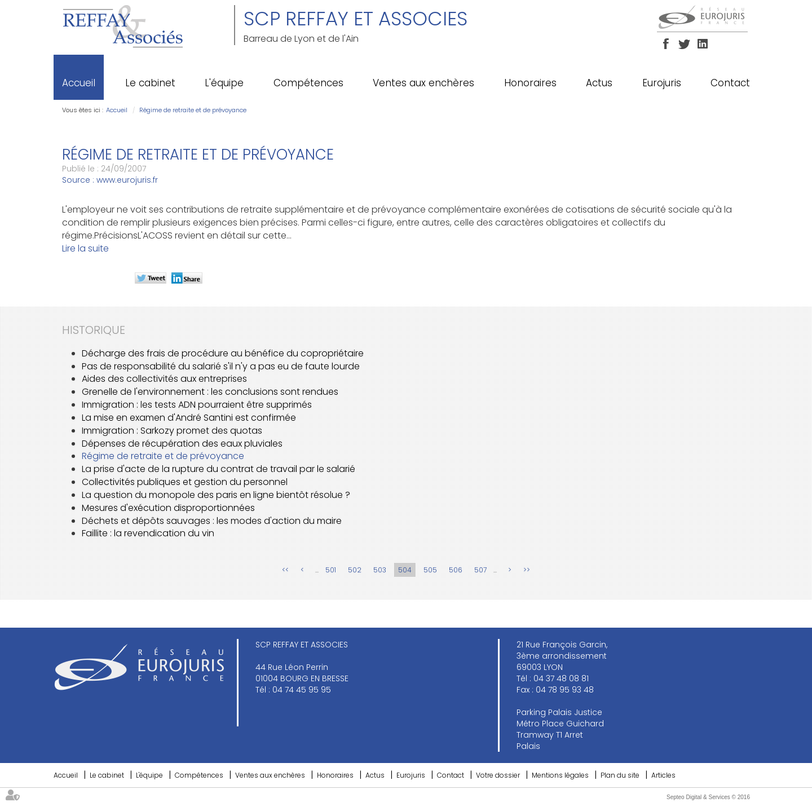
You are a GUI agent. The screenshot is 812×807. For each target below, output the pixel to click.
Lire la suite (85, 248)
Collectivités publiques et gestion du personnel (185, 481)
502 (354, 570)
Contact (730, 83)
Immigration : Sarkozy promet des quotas (172, 430)
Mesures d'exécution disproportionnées (168, 507)
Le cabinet (150, 83)
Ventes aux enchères (423, 83)
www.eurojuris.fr (127, 180)
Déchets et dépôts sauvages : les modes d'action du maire (212, 520)
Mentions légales (560, 775)
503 (379, 570)
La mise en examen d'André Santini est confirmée (189, 417)
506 (455, 570)
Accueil (78, 83)
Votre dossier (498, 775)
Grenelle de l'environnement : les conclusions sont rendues (210, 391)
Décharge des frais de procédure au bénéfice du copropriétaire (223, 353)
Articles (663, 775)
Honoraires (530, 83)
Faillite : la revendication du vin (148, 533)
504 (405, 570)
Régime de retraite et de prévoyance (192, 109)
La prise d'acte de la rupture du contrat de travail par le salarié (218, 468)
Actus (599, 83)
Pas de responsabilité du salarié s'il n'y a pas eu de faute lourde (221, 366)
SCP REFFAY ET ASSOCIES (355, 18)
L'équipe (224, 83)
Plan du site (620, 775)
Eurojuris (661, 83)
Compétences (308, 83)
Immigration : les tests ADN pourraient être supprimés (197, 404)
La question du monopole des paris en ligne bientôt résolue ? (216, 494)
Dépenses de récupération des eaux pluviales (182, 443)
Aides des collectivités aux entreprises (164, 378)
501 (330, 570)
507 (480, 570)
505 (430, 570)
